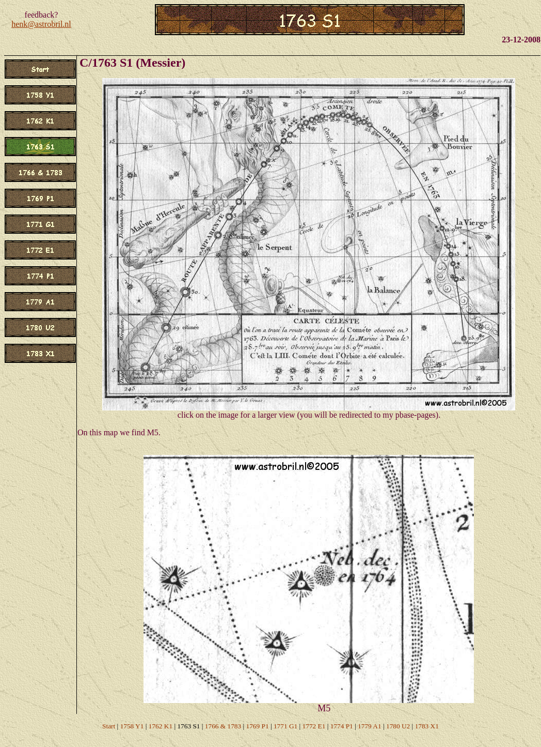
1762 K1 (160, 726)
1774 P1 (341, 726)
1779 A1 (369, 726)
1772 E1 (314, 726)
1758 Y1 (132, 726)
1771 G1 (285, 726)
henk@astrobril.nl (41, 24)
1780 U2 (398, 726)
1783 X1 (427, 726)
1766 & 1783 (223, 726)
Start (108, 726)
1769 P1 (257, 726)
